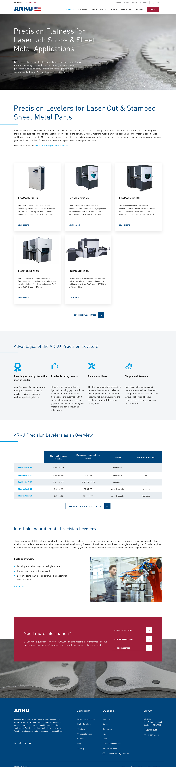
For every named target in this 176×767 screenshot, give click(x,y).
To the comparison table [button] (85, 315)
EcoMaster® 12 (25, 467)
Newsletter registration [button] (118, 753)
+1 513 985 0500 (150, 729)
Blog (79, 743)
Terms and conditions (112, 743)
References (107, 728)
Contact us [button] (19, 586)
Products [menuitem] (70, 9)
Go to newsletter (122, 648)
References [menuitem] (126, 9)
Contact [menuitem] (153, 9)
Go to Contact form (123, 630)
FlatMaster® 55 (25, 488)
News (105, 733)
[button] (153, 2)
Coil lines (81, 728)
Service (80, 738)
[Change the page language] (158, 2)
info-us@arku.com (151, 734)
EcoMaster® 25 (25, 475)
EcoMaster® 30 (25, 482)
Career (105, 724)
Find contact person (123, 639)
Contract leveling (84, 733)
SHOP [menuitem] (145, 2)
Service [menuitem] (113, 9)
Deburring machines (86, 719)
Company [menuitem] (139, 9)
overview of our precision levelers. (51, 145)
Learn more (74, 225)
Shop (105, 738)
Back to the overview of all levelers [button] (85, 506)
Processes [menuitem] (82, 9)
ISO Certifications (110, 748)
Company (106, 719)
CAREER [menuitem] (118, 2)
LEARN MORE (23, 225)
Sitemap (80, 748)
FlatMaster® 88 (25, 495)
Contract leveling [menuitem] (98, 9)
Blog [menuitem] (134, 2)
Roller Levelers (84, 724)
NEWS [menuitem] (126, 2)
